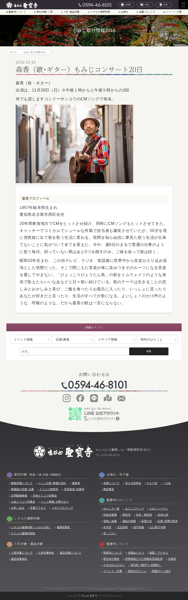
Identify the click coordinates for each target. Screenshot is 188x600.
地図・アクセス (158, 552)
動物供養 (38, 474)
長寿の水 (146, 521)
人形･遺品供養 (71, 12)
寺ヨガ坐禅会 (133, 483)
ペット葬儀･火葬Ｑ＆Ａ (55, 501)
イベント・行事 (112, 571)
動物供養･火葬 (45, 12)
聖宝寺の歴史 (111, 558)
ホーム (13, 52)
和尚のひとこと (152, 339)
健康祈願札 (63, 527)
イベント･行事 (174, 12)
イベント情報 (23, 339)
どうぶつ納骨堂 (48, 489)
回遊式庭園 (110, 514)
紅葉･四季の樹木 (168, 521)
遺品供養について (70, 552)
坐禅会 (124, 12)
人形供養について (22, 552)
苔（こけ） (110, 533)
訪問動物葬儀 (19, 495)
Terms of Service (129, 588)
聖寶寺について (17, 12)
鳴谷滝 (126, 514)
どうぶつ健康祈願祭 (23, 533)
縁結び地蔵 (129, 521)
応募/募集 (63, 339)
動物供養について (22, 483)
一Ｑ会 (167, 483)
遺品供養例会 (19, 558)
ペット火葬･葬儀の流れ (52, 483)
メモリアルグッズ (62, 507)
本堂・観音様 (144, 514)
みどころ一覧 (111, 508)
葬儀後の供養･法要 (22, 489)
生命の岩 (163, 514)
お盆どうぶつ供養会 (23, 501)
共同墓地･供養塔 (74, 489)
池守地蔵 (138, 527)
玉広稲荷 (122, 527)
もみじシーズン (158, 508)
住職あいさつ (136, 552)
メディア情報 (107, 339)
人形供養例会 (46, 552)
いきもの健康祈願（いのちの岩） (31, 527)
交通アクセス (38, 507)
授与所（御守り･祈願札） (146, 564)
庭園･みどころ (147, 12)
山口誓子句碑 (158, 527)
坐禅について (111, 483)
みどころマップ (134, 508)
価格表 (76, 483)
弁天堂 (107, 527)
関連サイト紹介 (161, 571)
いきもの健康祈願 (100, 12)
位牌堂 (172, 558)
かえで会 (152, 483)
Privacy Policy (107, 588)
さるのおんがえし (114, 564)
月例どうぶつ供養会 (45, 495)
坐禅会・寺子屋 (117, 474)
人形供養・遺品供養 (28, 544)
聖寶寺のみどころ (119, 500)
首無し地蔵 (110, 521)
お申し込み (17, 507)
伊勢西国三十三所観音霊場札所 (144, 558)
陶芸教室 (108, 489)
